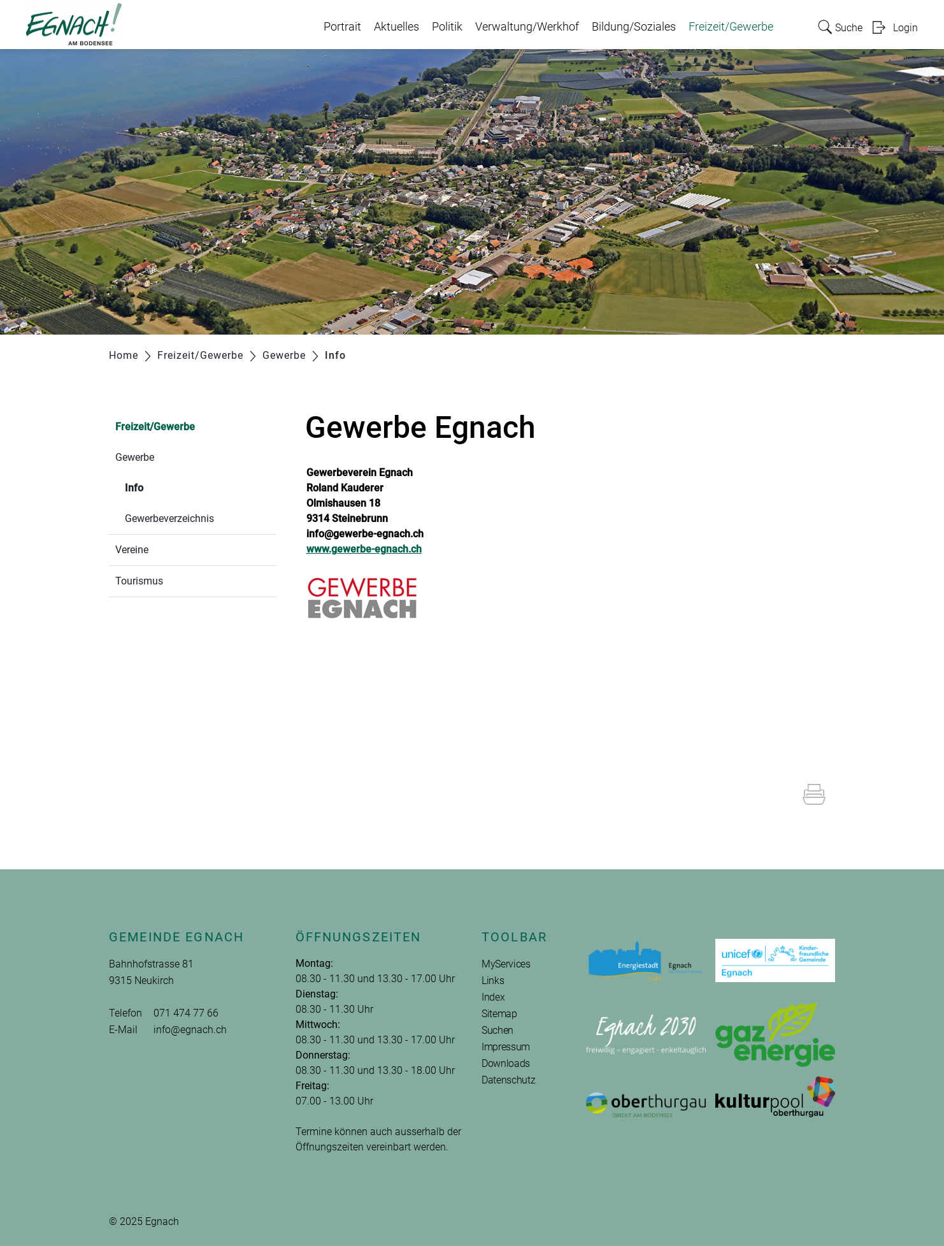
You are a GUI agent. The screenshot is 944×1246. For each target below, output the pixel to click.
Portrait (342, 26)
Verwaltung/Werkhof (527, 26)
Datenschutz (508, 1080)
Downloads (506, 1063)
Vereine (131, 550)
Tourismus (139, 581)
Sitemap (499, 1014)
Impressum (506, 1047)
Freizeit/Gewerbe (731, 26)
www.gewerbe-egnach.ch (364, 549)
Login (905, 28)
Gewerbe (134, 457)
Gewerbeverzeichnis (169, 518)
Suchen (497, 1030)
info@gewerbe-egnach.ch (365, 534)
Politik (447, 26)
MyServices (506, 964)
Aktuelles (396, 26)
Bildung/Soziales (634, 26)
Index (493, 997)
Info (164, 486)
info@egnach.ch (190, 1030)
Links (493, 980)
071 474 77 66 (186, 1013)
